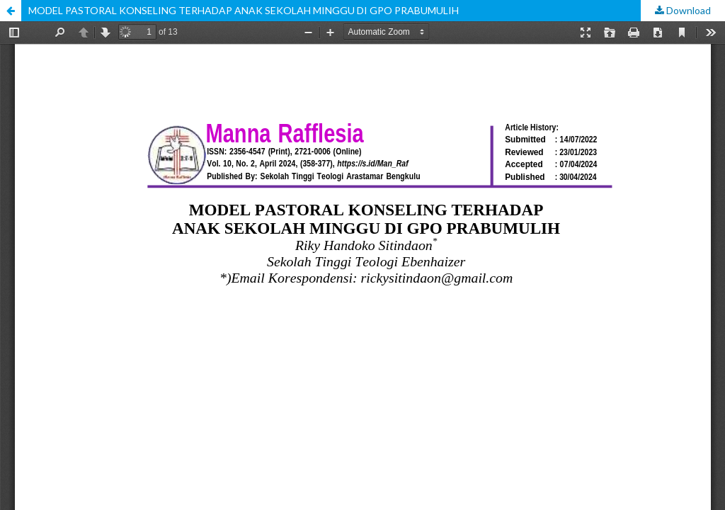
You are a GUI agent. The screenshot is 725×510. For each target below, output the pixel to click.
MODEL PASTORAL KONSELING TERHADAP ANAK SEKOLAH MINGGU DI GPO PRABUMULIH (243, 10)
